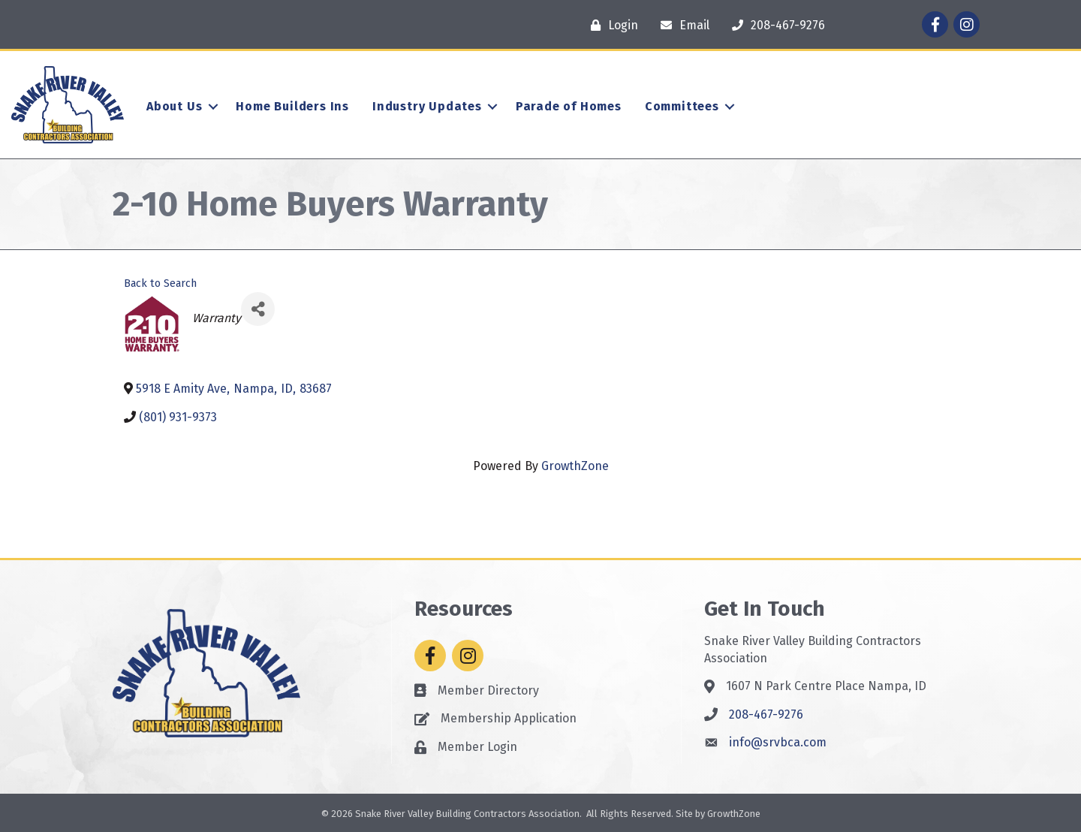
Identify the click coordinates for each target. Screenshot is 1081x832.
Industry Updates (427, 106)
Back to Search (160, 283)
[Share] (258, 309)
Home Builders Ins (292, 106)
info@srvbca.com (778, 742)
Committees (682, 106)
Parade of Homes (569, 106)
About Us (174, 106)
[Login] (610, 25)
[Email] (681, 25)
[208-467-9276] (774, 25)
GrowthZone (575, 466)
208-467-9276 (766, 714)
